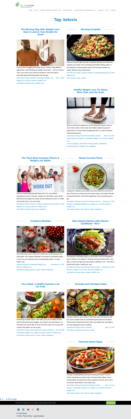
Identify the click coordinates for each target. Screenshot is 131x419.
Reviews (100, 10)
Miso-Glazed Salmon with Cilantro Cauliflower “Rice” (90, 222)
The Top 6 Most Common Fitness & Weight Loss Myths (40, 159)
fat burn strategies (73, 143)
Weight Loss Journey (23, 80)
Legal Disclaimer (38, 416)
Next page (12, 399)
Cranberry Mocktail (40, 221)
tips (37, 209)
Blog (107, 10)
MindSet (33, 78)
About (37, 10)
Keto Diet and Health (74, 73)
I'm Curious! (111, 403)
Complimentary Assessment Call (85, 10)
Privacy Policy (27, 416)
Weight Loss (40, 83)
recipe (78, 78)
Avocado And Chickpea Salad (90, 284)
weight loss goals (48, 204)
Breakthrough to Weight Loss (51, 10)
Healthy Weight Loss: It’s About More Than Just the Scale (90, 91)
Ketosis (32, 204)
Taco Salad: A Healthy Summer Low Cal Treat (40, 285)
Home (30, 10)
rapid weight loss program (75, 138)
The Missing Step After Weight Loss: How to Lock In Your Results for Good (40, 32)
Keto (68, 78)
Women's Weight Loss (38, 80)
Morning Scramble (90, 29)
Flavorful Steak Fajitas (91, 342)
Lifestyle (84, 73)
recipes (83, 78)
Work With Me (67, 10)
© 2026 (19, 416)
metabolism (103, 143)
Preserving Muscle (73, 146)
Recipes (90, 73)
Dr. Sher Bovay (24, 5)
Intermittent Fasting (23, 78)
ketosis (32, 83)
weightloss (92, 146)
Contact (113, 10)
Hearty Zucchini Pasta (90, 158)
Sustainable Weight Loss (45, 78)
